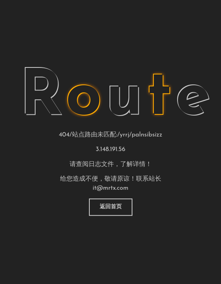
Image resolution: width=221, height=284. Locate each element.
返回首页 (111, 207)
